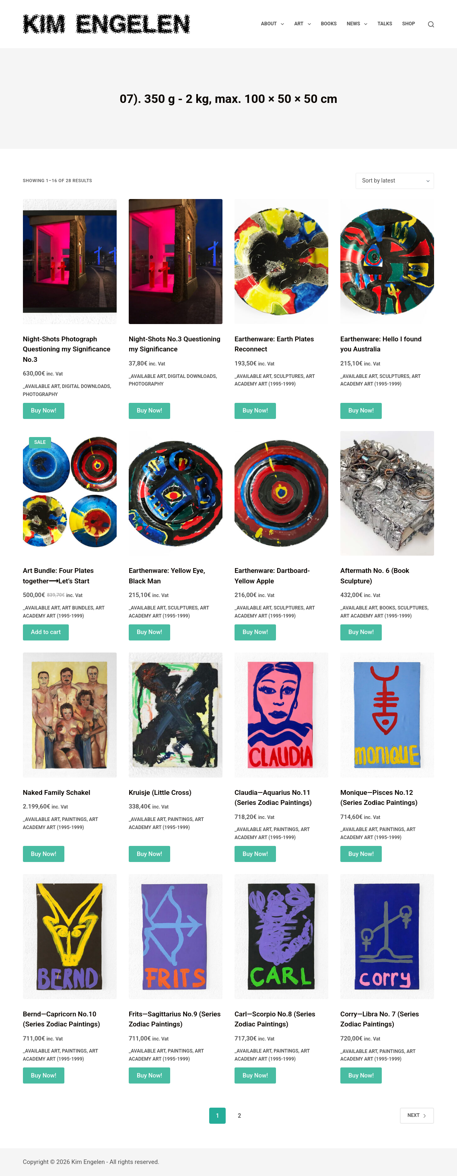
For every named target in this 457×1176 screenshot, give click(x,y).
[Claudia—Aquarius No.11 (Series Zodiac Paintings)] (281, 715)
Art (304, 24)
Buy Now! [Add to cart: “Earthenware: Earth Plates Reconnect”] (255, 410)
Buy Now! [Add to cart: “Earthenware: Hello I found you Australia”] (361, 410)
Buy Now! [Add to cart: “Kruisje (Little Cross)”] (149, 854)
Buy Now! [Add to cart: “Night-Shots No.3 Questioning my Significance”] (149, 410)
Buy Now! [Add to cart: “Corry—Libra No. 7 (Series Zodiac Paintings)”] (361, 1075)
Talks (384, 24)
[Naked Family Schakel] (70, 715)
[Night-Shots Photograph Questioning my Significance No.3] (70, 261)
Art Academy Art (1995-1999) (376, 616)
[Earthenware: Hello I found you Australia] (387, 261)
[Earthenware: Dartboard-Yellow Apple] (281, 493)
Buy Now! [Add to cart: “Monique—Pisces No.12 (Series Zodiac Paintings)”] (361, 854)
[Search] (431, 24)
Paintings (74, 819)
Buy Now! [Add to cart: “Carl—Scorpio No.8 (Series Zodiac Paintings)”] (255, 1075)
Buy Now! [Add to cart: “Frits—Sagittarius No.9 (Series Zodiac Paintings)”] (149, 1075)
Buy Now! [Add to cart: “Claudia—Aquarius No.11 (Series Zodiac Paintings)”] (255, 854)
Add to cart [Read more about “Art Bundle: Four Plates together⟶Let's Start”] (46, 632)
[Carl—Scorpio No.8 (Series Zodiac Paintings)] (281, 936)
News (359, 24)
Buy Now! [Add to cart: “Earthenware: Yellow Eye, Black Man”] (149, 632)
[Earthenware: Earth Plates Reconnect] (281, 261)
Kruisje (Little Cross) (160, 792)
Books (329, 24)
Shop (408, 24)
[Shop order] (395, 181)
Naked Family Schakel (57, 792)
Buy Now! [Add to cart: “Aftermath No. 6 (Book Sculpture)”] (361, 632)
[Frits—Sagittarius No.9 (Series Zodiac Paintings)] (175, 936)
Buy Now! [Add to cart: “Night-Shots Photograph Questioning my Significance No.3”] (43, 410)
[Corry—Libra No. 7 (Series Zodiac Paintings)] (387, 936)
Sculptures (288, 376)
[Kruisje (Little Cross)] (175, 715)
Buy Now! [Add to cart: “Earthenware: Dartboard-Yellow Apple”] (255, 632)
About (274, 24)
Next (417, 1115)
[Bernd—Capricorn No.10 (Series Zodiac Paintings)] (70, 936)
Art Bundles (77, 608)
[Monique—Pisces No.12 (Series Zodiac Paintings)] (387, 715)
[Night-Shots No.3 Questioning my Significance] (175, 261)
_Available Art (41, 386)
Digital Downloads (86, 386)
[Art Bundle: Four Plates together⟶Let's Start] (70, 493)
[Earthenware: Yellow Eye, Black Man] (175, 493)
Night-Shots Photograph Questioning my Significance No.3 (67, 349)
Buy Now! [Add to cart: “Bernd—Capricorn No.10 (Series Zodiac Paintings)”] (43, 1075)
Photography (40, 394)
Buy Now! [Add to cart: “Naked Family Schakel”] (43, 854)
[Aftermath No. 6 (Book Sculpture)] (387, 493)
